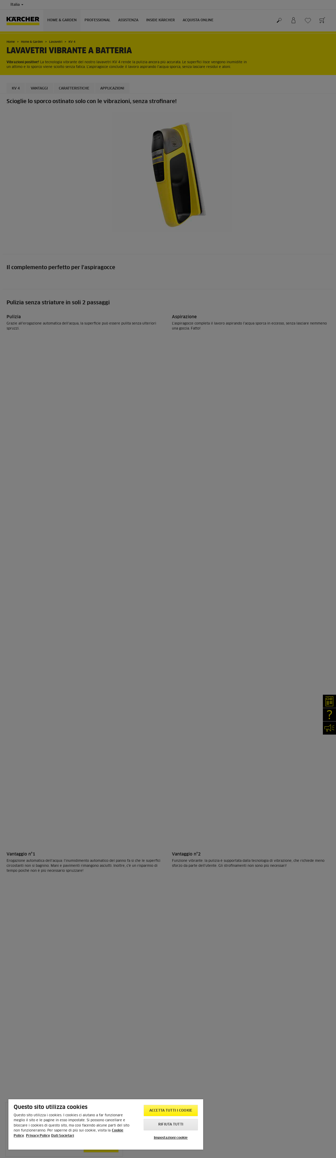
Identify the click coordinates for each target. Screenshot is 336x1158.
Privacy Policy (38, 1136)
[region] (105, 1124)
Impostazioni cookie (171, 1138)
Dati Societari (62, 1136)
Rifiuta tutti (170, 1124)
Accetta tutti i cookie (170, 1110)
